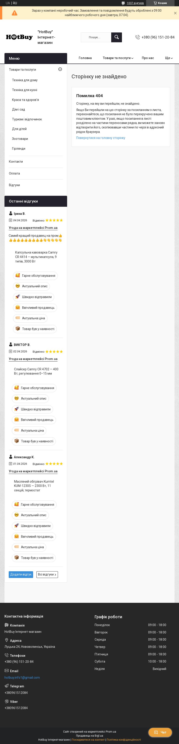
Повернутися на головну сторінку (100, 138)
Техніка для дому (25, 80)
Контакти (16, 161)
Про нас (148, 58)
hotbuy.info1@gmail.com (22, 677)
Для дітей (19, 129)
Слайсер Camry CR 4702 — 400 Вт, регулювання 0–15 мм (36, 371)
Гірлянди (18, 148)
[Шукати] (116, 37)
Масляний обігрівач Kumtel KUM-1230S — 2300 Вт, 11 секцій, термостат (34, 486)
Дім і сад (18, 109)
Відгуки (14, 185)
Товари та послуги (117, 58)
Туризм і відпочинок (27, 119)
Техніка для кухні (24, 90)
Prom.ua (111, 731)
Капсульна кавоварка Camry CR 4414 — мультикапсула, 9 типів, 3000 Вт (36, 257)
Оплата (14, 173)
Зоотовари (20, 139)
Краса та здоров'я (25, 100)
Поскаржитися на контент (88, 739)
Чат (160, 732)
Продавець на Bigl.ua (89, 735)
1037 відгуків (135, 3)
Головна (85, 58)
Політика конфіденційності (124, 739)
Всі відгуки (46, 574)
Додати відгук (21, 574)
